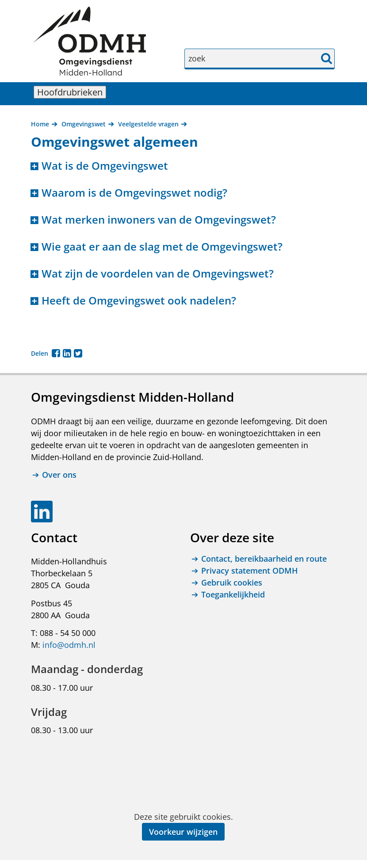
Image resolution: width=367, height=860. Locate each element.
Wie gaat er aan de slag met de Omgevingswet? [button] (162, 246)
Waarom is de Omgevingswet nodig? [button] (134, 192)
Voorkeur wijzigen (183, 831)
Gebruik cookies (231, 582)
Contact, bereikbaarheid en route (264, 558)
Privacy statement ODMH (249, 570)
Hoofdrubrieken (71, 92)
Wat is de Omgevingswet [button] (105, 166)
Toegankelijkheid (233, 594)
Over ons (59, 475)
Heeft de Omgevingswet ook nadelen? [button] (139, 300)
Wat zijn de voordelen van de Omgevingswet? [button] (158, 273)
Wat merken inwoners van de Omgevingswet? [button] (159, 219)
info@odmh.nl (69, 644)
